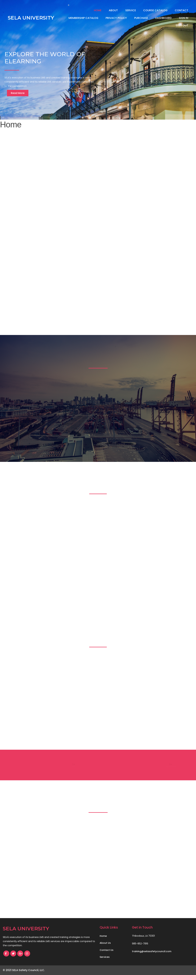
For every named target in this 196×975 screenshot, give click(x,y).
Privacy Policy (116, 18)
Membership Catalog (83, 18)
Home (97, 10)
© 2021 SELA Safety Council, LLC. (24, 970)
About (113, 10)
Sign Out (182, 25)
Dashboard (163, 18)
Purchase (141, 18)
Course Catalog (155, 10)
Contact (181, 10)
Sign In (183, 18)
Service (130, 10)
